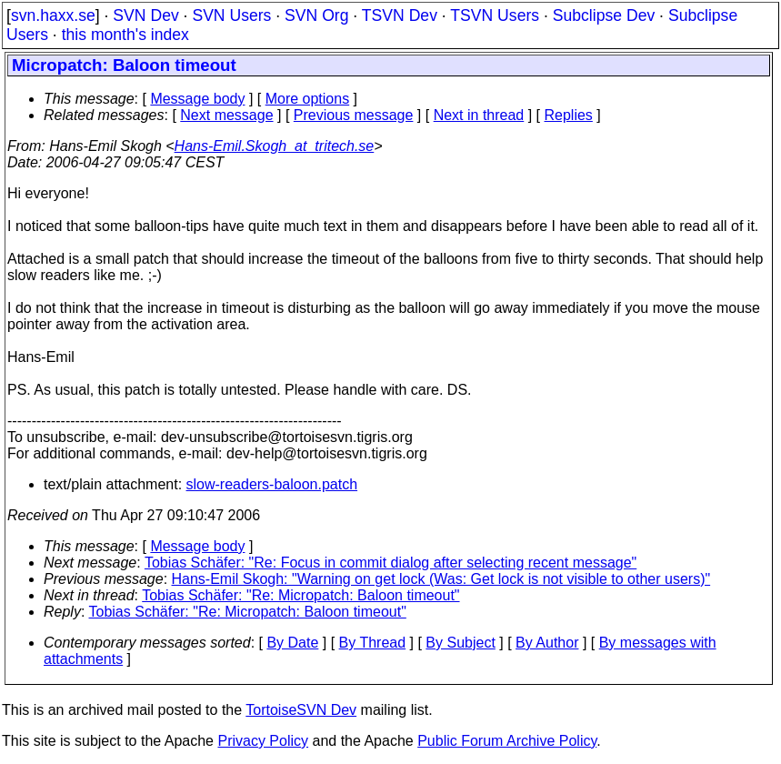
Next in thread (479, 115)
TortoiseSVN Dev (300, 710)
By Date (292, 642)
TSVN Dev (399, 15)
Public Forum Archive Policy (506, 741)
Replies (569, 115)
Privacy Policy (262, 741)
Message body (197, 98)
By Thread (372, 642)
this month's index (125, 34)
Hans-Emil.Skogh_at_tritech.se (275, 146)
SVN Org (316, 15)
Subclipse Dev (604, 15)
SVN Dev (145, 15)
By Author (547, 642)
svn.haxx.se (53, 15)
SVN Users (231, 15)
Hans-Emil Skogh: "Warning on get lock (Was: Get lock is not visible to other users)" (441, 579)
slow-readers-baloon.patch (272, 484)
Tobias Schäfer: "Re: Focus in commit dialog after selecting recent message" (390, 562)
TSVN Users (494, 15)
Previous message (354, 115)
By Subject (460, 642)
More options (307, 98)
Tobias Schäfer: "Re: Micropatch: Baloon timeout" (300, 595)
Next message (226, 115)
